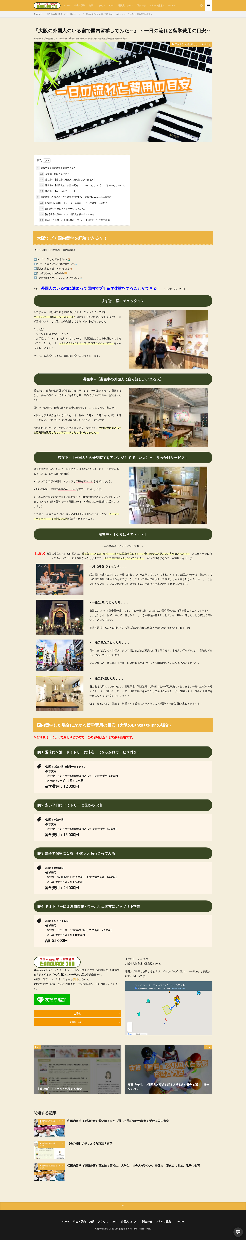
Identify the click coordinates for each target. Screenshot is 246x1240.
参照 (75, 979)
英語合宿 (110, 38)
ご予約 (77, 1013)
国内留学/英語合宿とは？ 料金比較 (62, 14)
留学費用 (101, 38)
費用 (125, 38)
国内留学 (89, 38)
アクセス (101, 5)
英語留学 (118, 38)
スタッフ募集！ (157, 5)
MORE (171, 5)
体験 (82, 38)
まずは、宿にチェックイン (55, 174)
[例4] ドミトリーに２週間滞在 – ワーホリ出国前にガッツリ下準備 (74, 220)
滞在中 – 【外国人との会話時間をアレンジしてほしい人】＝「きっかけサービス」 (82, 185)
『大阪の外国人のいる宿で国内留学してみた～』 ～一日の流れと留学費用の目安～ (117, 14)
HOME (67, 5)
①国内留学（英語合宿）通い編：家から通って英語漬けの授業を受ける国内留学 (118, 1121)
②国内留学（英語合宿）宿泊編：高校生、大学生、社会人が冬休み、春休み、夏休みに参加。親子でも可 (133, 1165)
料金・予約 (79, 5)
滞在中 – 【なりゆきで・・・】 (57, 191)
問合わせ (141, 5)
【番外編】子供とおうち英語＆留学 (89, 1143)
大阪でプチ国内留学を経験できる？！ (57, 168)
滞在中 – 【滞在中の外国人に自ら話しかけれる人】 (67, 179)
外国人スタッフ (125, 5)
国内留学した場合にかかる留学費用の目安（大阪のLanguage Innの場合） (74, 197)
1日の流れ (75, 38)
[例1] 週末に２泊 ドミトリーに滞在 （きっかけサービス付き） (74, 203)
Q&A (111, 5)
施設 (91, 5)
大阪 (95, 38)
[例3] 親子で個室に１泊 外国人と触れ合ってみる (67, 214)
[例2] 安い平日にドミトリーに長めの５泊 (63, 208)
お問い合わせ (77, 1021)
